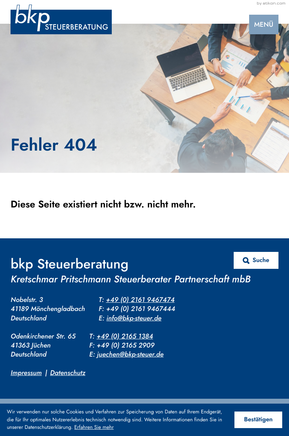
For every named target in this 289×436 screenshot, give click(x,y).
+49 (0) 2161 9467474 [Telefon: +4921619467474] (140, 300)
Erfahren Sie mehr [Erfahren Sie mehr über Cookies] (94, 427)
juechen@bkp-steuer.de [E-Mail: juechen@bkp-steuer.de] (130, 354)
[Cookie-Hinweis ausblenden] (258, 420)
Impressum (26, 373)
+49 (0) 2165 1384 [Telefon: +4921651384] (125, 336)
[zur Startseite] (61, 19)
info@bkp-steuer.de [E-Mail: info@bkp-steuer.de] (133, 318)
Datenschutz (67, 373)
